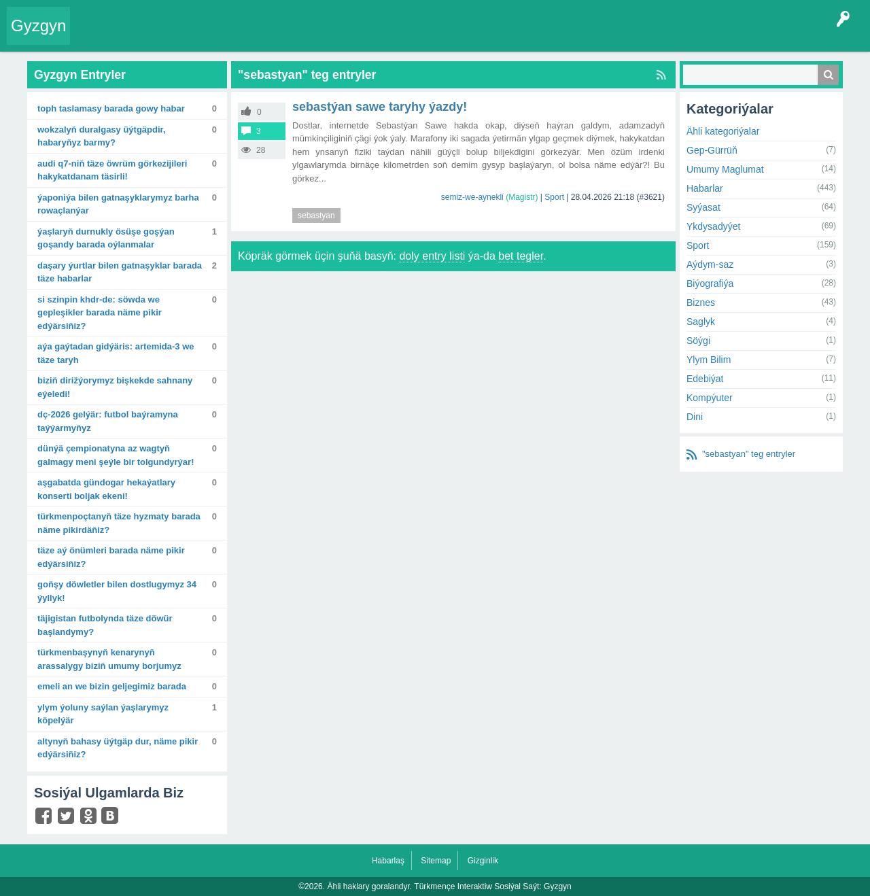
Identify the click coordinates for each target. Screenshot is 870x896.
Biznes (700, 302)
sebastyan (316, 215)
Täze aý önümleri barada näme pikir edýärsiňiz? (111, 557)
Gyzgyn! (190, 36)
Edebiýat (704, 378)
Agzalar (339, 36)
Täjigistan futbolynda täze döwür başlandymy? (105, 625)
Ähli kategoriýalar (722, 131)
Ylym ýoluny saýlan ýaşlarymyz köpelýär (103, 714)
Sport (554, 197)
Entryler (147, 36)
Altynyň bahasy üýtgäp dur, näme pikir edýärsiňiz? (117, 748)
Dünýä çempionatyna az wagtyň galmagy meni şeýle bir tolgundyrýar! (115, 455)
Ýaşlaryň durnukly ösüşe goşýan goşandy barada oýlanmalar (106, 238)
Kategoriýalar (286, 36)
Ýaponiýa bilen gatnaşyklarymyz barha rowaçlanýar (118, 204)
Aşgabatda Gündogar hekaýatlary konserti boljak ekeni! (106, 489)
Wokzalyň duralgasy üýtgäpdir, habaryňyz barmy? (101, 136)
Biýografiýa (709, 283)
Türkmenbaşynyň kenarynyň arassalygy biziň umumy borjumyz (109, 659)
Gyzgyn (38, 25)
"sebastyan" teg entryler (748, 454)
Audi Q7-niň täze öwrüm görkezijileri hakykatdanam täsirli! (112, 170)
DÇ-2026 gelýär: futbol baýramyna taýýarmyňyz (107, 421)
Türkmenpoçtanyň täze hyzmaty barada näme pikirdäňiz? (119, 523)
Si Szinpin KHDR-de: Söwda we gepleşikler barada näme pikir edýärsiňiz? (99, 312)
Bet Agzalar (388, 36)
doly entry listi (432, 256)
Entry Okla (99, 36)
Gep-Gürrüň (711, 150)
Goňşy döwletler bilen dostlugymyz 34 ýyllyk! (116, 591)
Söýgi (698, 340)
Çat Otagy (484, 36)
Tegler (232, 36)
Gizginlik (483, 860)
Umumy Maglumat (725, 169)
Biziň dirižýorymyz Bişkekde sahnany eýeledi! (114, 387)
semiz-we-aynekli (472, 197)
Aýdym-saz (709, 264)
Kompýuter (709, 397)
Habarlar (704, 188)
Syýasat (703, 207)
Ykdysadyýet (713, 226)
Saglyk (700, 321)
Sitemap (436, 860)
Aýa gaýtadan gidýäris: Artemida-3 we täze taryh (115, 353)
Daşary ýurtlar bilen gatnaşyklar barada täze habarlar (119, 272)
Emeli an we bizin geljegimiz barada (111, 686)
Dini (694, 416)
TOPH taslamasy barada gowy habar (111, 108)
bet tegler (520, 256)
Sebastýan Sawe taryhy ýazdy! (379, 107)
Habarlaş (388, 860)
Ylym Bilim (708, 359)
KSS (437, 36)
